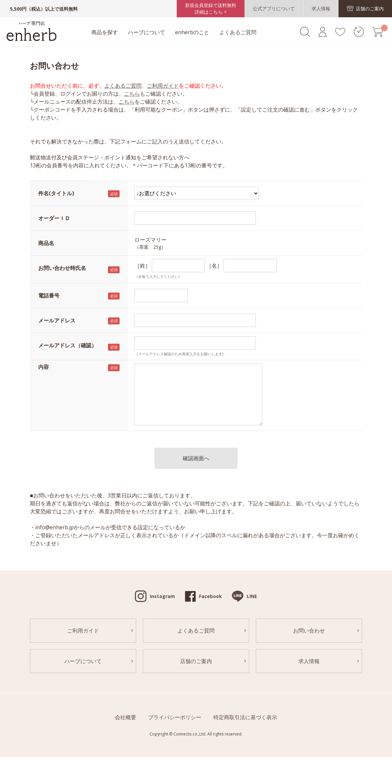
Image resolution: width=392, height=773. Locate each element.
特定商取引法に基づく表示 (245, 717)
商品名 (46, 243)
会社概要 (125, 717)
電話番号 (48, 295)
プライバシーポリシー (174, 717)
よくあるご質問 (237, 32)
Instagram (162, 596)
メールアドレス (56, 320)
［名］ (214, 265)
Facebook (210, 596)
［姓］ (142, 265)
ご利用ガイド (163, 85)
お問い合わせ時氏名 (62, 268)
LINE (252, 596)
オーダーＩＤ (54, 218)
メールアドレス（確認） (67, 345)
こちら (132, 93)
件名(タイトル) (56, 193)
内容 (43, 367)
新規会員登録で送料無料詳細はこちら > (210, 8)
